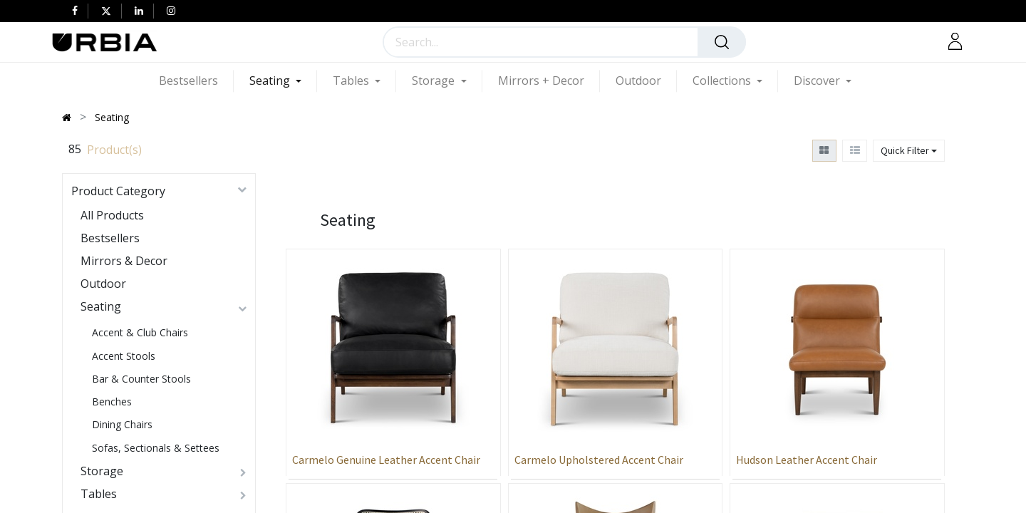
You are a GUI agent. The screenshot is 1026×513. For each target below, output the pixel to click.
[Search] (722, 42)
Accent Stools (123, 356)
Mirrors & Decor (124, 261)
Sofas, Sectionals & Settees (155, 448)
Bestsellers (110, 238)
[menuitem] (196, 81)
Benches (112, 401)
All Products (112, 215)
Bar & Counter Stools (141, 378)
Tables (99, 494)
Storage (102, 471)
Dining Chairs (122, 424)
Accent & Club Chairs (140, 332)
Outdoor (103, 283)
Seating (101, 306)
